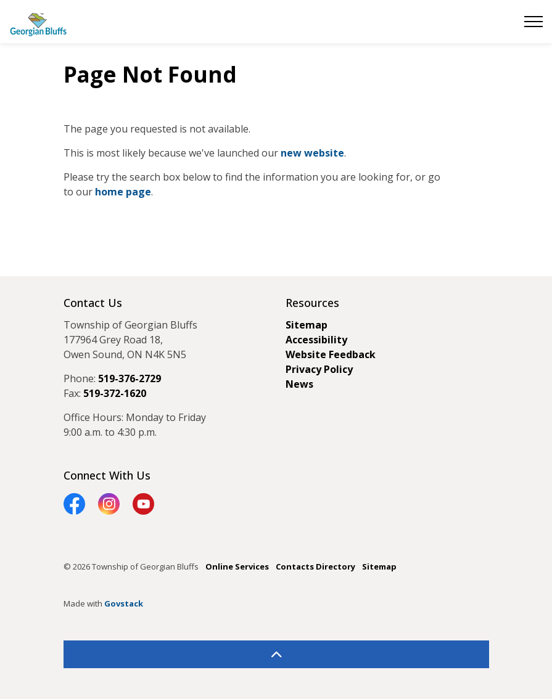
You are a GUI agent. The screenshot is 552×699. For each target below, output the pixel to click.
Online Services (237, 566)
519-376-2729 (129, 378)
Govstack (123, 603)
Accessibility (316, 339)
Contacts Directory (315, 566)
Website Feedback (331, 354)
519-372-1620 (114, 393)
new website (312, 153)
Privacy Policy (319, 369)
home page (123, 191)
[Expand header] (533, 21)
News (299, 384)
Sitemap (306, 325)
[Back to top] (276, 654)
